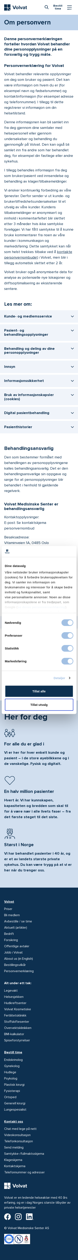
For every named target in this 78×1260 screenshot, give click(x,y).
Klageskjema (13, 1160)
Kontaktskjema (14, 1166)
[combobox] (46, 7)
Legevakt (11, 991)
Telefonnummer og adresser (24, 1172)
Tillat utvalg (39, 704)
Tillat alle (39, 691)
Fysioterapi (12, 1091)
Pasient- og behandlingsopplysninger (26, 332)
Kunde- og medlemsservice (28, 316)
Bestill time (13, 1052)
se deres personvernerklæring (41, 607)
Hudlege (10, 1072)
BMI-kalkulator (14, 1034)
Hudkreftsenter (15, 1003)
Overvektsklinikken (17, 1028)
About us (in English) (18, 959)
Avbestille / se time (18, 921)
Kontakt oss (13, 1121)
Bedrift (9, 934)
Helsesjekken (14, 997)
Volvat (9, 902)
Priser (8, 909)
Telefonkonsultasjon (18, 1141)
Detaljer (59, 678)
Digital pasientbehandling (26, 413)
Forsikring (11, 940)
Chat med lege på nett (20, 1129)
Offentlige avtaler (16, 946)
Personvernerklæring (19, 971)
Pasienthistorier (18, 427)
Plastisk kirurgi (14, 1085)
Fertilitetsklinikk (15, 1015)
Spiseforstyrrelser (17, 1040)
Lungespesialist (15, 1109)
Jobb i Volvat (13, 952)
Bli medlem (12, 915)
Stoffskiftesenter (16, 1022)
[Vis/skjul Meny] (69, 7)
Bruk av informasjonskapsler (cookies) (29, 397)
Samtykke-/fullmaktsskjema (24, 1154)
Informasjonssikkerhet (24, 380)
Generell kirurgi (14, 1103)
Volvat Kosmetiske (17, 1009)
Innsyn (9, 366)
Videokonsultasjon (17, 1135)
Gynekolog (12, 1066)
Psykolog (10, 1078)
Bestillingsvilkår (15, 965)
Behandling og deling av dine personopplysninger (29, 350)
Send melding (14, 1147)
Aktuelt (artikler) (15, 928)
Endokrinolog (13, 1060)
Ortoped (10, 1097)
